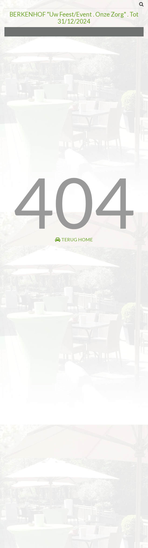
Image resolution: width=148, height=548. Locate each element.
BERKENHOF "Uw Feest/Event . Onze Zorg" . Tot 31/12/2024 (74, 18)
